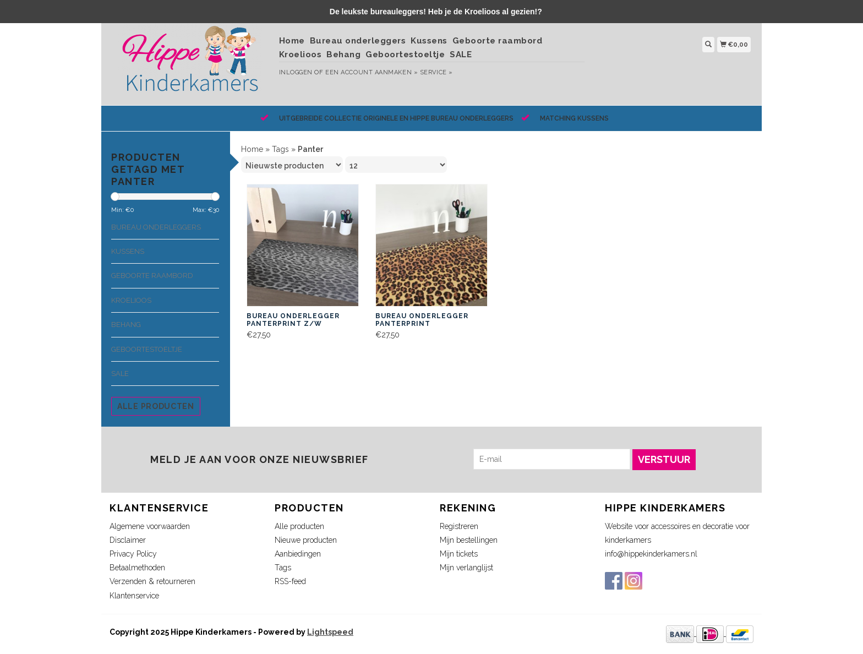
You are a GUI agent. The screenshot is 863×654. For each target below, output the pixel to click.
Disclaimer (128, 540)
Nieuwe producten (306, 540)
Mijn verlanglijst (466, 567)
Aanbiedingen (298, 553)
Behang (343, 54)
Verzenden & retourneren (152, 581)
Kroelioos (300, 54)
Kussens (429, 41)
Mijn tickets (459, 553)
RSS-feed (290, 581)
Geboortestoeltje (405, 54)
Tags (280, 149)
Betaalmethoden (137, 567)
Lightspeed (330, 632)
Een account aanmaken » (371, 72)
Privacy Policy (133, 553)
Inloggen (296, 72)
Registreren (459, 526)
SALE (461, 54)
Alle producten (155, 406)
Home (292, 41)
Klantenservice (134, 595)
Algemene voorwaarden (150, 526)
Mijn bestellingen (469, 540)
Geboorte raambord (497, 41)
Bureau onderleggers (358, 41)
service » (436, 72)
